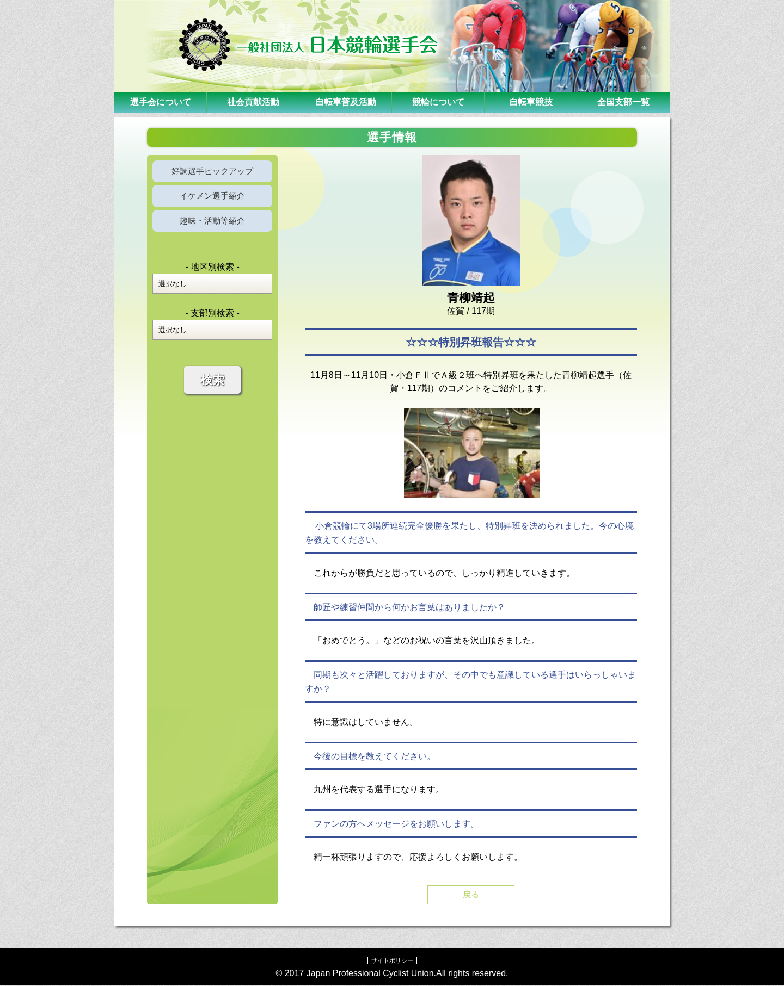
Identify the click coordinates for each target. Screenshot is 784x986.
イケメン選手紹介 (212, 198)
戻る (471, 895)
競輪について (438, 102)
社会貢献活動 (253, 102)
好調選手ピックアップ (212, 172)
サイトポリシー (392, 961)
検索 (212, 386)
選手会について (160, 102)
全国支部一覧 (623, 102)
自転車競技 (531, 102)
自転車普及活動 (345, 102)
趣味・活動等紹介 (212, 225)
